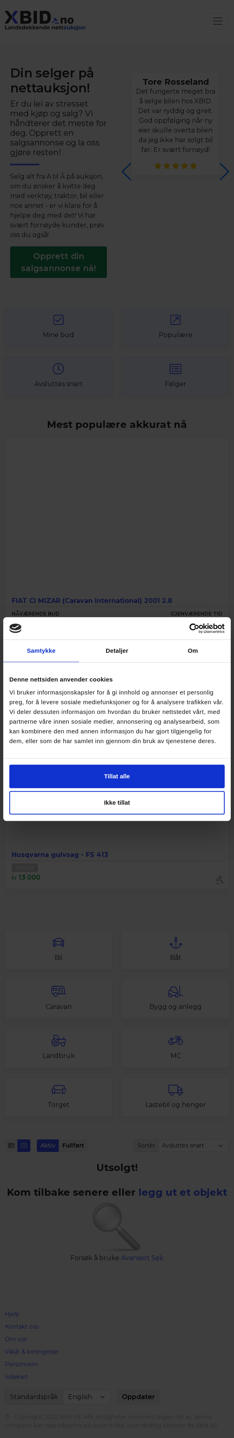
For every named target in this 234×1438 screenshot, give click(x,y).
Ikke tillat (117, 802)
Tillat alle (117, 776)
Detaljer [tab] (117, 650)
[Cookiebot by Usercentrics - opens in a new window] (189, 628)
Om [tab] (193, 650)
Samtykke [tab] (41, 650)
